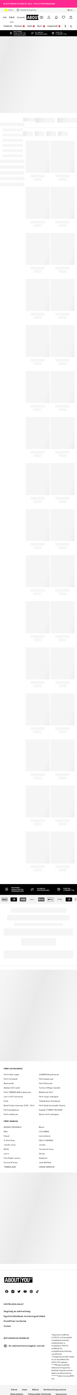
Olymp (42, 1061)
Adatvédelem (16, 1301)
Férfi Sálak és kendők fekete (52, 1012)
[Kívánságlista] (63, 17)
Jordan (42, 1052)
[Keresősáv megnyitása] (70, 26)
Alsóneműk (9, 990)
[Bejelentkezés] (49, 17)
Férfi (11, 17)
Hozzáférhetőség (38, 1306)
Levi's (6, 1061)
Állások (35, 1297)
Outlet (9, 10)
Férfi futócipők (10, 986)
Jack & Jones (10, 1052)
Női (5, 17)
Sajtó (24, 1297)
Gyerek (21, 17)
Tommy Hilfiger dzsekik (49, 995)
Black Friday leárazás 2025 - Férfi (19, 1012)
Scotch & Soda (10, 1070)
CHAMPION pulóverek (49, 982)
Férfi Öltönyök (45, 990)
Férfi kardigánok (11, 1017)
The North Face (46, 1056)
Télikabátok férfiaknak (49, 1008)
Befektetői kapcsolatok (55, 1297)
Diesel (6, 1043)
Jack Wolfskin (45, 1070)
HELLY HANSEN (46, 1047)
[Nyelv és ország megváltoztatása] (70, 10)
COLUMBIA (44, 1039)
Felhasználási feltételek (39, 1301)
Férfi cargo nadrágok (48, 1004)
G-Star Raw (9, 1047)
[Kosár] (71, 17)
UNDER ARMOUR (46, 1074)
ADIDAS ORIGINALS (13, 1034)
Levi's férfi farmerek (13, 1004)
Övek (6, 1008)
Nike (6, 1039)
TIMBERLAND (10, 1074)
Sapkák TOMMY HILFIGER (50, 1017)
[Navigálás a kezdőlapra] (20, 1187)
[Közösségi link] (7, 1199)
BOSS (6, 1056)
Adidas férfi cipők (12, 995)
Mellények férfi (46, 999)
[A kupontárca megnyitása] (41, 17)
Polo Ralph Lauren (12, 1065)
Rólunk (14, 1297)
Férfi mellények (11, 1021)
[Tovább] (65, 26)
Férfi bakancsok (46, 986)
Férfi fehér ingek (11, 982)
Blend (41, 1034)
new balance (45, 1043)
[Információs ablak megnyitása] (73, 3)
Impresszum (61, 1301)
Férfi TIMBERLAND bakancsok (17, 999)
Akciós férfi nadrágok (49, 1021)
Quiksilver (43, 1065)
